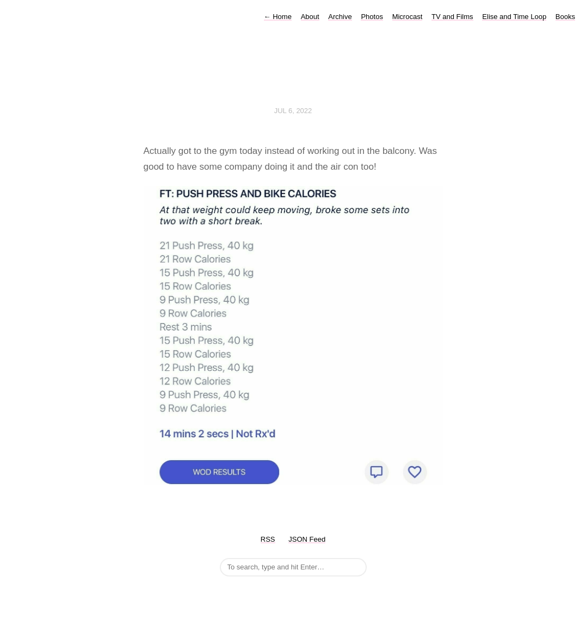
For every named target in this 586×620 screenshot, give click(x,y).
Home (278, 17)
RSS (268, 539)
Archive (339, 17)
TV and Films (452, 17)
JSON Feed (306, 539)
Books (565, 17)
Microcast (407, 17)
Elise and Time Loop (514, 17)
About (310, 17)
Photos (372, 17)
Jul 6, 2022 (293, 111)
